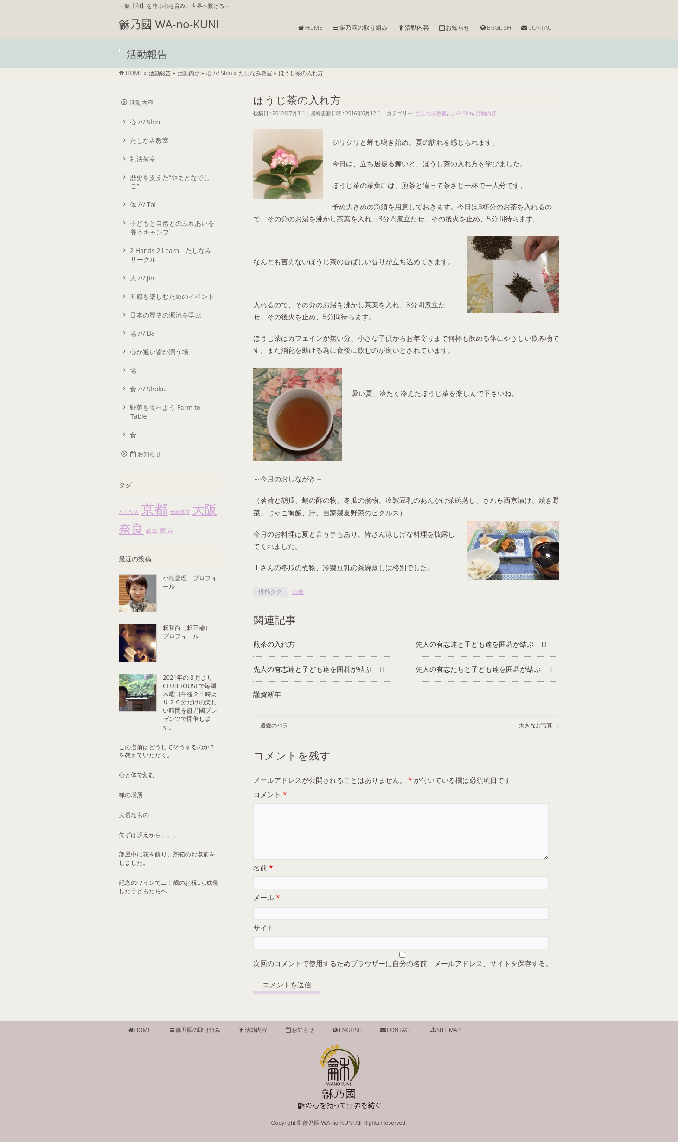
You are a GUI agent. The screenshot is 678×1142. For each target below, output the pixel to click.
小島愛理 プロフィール (190, 582)
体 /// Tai (143, 204)
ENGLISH (347, 1030)
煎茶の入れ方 (274, 644)
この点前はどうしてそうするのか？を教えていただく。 (167, 751)
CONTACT (395, 1030)
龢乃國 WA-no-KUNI (169, 24)
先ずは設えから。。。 (149, 835)
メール (266, 909)
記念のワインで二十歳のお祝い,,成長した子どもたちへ (168, 886)
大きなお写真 (539, 725)
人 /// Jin (142, 277)
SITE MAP (445, 1030)
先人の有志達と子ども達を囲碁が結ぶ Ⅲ (482, 644)
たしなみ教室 (431, 113)
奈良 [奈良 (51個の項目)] (131, 528)
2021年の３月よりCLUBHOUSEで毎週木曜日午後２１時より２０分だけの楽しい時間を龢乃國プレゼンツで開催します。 (190, 702)
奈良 (298, 591)
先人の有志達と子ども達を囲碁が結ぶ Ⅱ (319, 669)
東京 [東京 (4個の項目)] (166, 530)
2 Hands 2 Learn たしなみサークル (170, 255)
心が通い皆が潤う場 (159, 351)
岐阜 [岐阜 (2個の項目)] (152, 531)
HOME (139, 1030)
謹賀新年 (267, 694)
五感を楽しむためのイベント (172, 296)
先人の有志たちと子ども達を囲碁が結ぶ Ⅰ (485, 669)
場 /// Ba (142, 333)
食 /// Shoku (148, 388)
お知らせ (145, 454)
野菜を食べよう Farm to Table (165, 412)
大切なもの (134, 815)
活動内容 (486, 113)
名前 (263, 879)
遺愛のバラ (270, 725)
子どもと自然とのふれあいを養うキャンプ (172, 227)
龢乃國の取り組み (194, 1030)
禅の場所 (131, 795)
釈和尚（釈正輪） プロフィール (190, 631)
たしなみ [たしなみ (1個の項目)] (129, 512)
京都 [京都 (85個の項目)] (154, 509)
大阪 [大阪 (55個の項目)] (204, 509)
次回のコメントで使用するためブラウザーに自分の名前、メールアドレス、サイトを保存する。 (402, 975)
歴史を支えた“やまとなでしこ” (170, 182)
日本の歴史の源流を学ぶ (165, 315)
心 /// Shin (461, 113)
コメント (270, 794)
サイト (263, 939)
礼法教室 (143, 159)
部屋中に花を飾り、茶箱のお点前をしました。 (167, 858)
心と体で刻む (137, 775)
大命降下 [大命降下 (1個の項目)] (180, 512)
